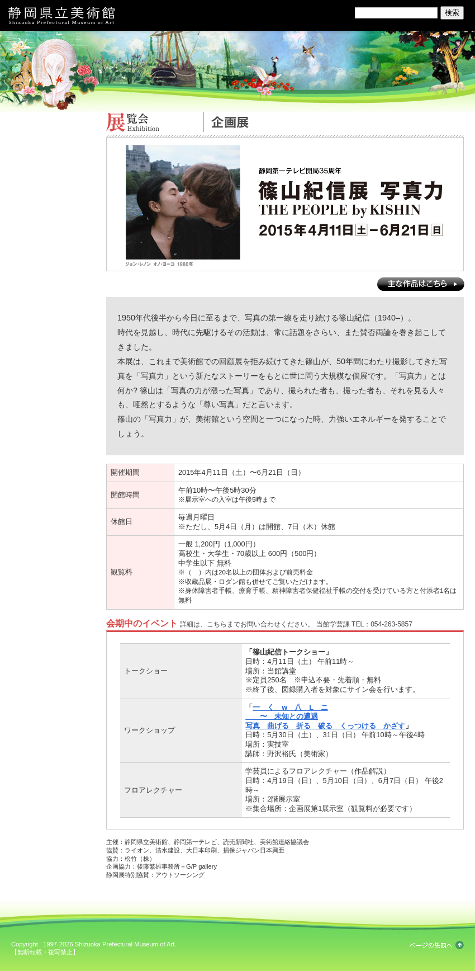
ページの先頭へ (437, 945)
